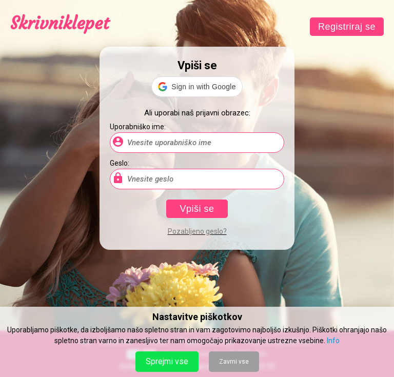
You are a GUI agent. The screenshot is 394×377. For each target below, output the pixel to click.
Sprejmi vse (167, 361)
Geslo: (119, 163)
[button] (196, 86)
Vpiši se (197, 209)
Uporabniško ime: (138, 127)
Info (333, 340)
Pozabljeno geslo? (197, 231)
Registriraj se (347, 27)
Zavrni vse (234, 361)
